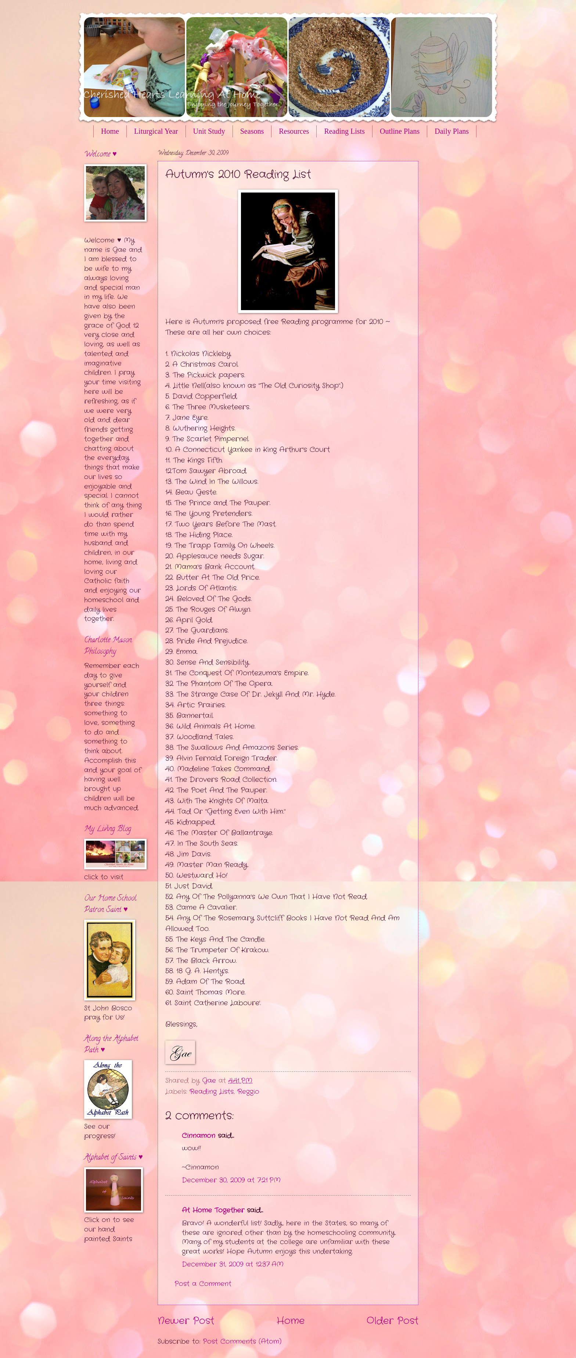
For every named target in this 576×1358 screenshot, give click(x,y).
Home (110, 131)
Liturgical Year (156, 131)
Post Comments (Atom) (242, 1341)
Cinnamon (198, 1135)
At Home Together (213, 1210)
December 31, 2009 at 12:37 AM (233, 1264)
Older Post (392, 1321)
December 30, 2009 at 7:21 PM (231, 1180)
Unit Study (209, 131)
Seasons (252, 131)
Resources (294, 131)
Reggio (248, 1091)
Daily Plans (452, 131)
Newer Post (186, 1321)
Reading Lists (344, 131)
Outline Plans (400, 131)
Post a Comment (202, 1284)
